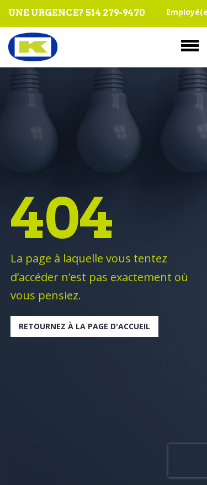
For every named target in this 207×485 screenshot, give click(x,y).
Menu (190, 45)
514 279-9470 (115, 13)
